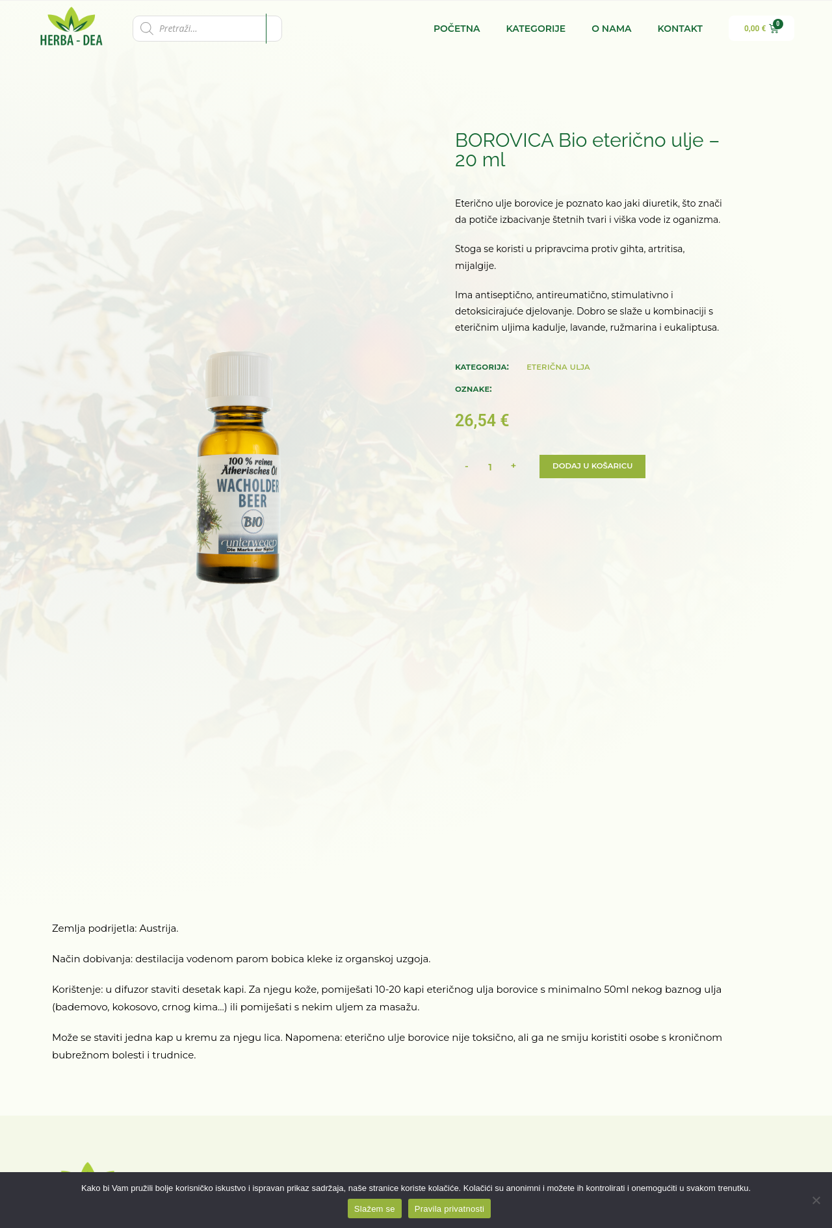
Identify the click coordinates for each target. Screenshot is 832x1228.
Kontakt (680, 28)
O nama (611, 28)
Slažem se (374, 1209)
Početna (457, 28)
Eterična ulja (558, 366)
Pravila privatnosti (449, 1209)
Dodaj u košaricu (593, 466)
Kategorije (536, 28)
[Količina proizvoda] (490, 466)
